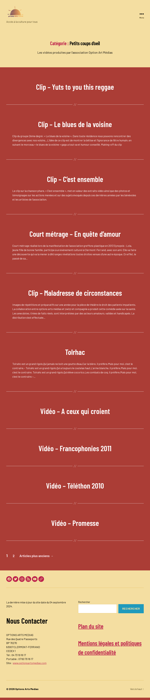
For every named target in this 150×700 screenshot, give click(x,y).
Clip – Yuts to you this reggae (75, 86)
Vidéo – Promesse (75, 522)
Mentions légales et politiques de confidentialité (104, 651)
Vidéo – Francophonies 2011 (75, 447)
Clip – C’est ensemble (75, 178)
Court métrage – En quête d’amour (75, 233)
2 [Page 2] (15, 555)
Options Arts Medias (27, 691)
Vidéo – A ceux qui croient (75, 410)
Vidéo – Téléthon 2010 (75, 484)
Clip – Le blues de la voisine (75, 123)
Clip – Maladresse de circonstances (75, 292)
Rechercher (84, 602)
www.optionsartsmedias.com (30, 663)
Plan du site (93, 625)
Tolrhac (75, 351)
